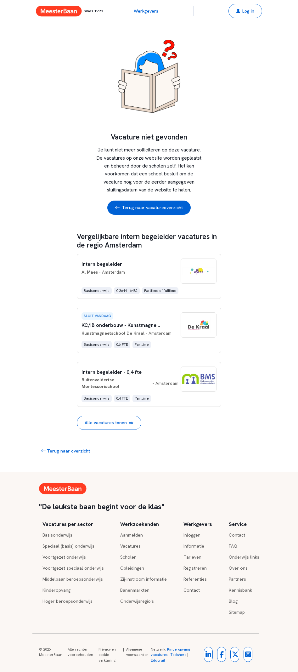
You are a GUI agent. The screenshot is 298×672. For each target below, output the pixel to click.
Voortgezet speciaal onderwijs (73, 568)
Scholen (128, 557)
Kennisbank (240, 590)
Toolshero (178, 654)
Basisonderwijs (57, 535)
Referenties (195, 579)
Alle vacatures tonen (109, 422)
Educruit (158, 660)
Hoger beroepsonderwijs (67, 601)
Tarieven (192, 557)
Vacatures (130, 546)
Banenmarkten (134, 590)
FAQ (233, 546)
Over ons (238, 568)
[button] (245, 11)
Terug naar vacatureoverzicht (149, 207)
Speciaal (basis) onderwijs (68, 546)
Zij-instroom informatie (143, 579)
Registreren (195, 568)
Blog (233, 601)
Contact (191, 590)
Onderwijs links (244, 557)
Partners (237, 579)
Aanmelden (131, 535)
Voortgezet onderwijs (64, 557)
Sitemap (237, 612)
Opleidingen (132, 568)
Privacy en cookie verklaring (107, 655)
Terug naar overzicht (65, 451)
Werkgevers (146, 11)
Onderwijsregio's (137, 601)
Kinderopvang (56, 590)
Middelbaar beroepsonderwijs (72, 579)
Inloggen (191, 535)
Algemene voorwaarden (137, 652)
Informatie (193, 546)
